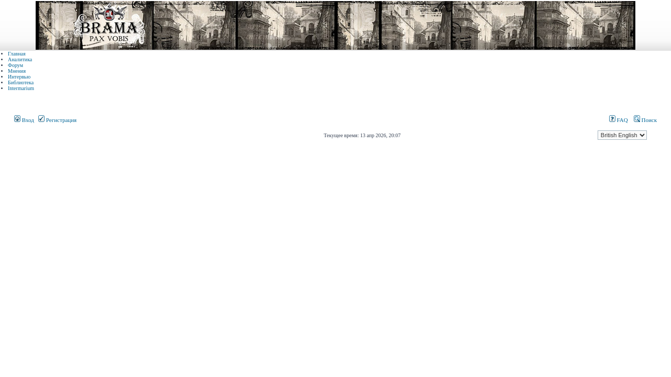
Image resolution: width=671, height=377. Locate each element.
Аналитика (20, 59)
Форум (15, 65)
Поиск (645, 120)
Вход (24, 120)
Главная (17, 54)
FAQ (618, 120)
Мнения (17, 71)
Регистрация (57, 120)
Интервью (19, 77)
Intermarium (21, 88)
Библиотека (21, 82)
